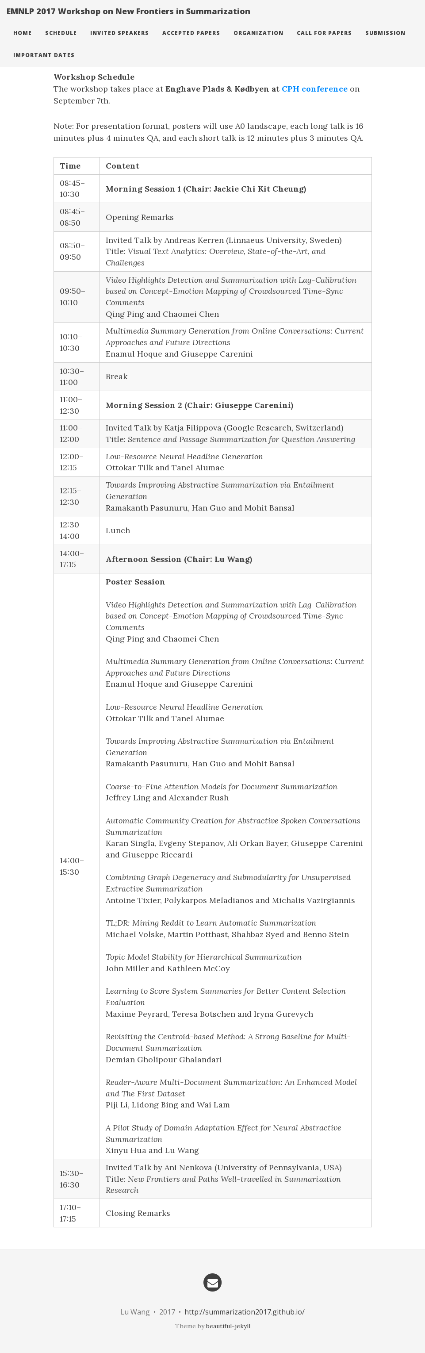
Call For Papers (324, 42)
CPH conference (315, 89)
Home (22, 42)
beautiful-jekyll (228, 1326)
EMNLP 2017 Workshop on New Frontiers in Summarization (128, 20)
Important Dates (44, 64)
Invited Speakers (119, 42)
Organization (258, 42)
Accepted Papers (191, 42)
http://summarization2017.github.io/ (244, 1312)
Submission (385, 42)
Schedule (61, 42)
